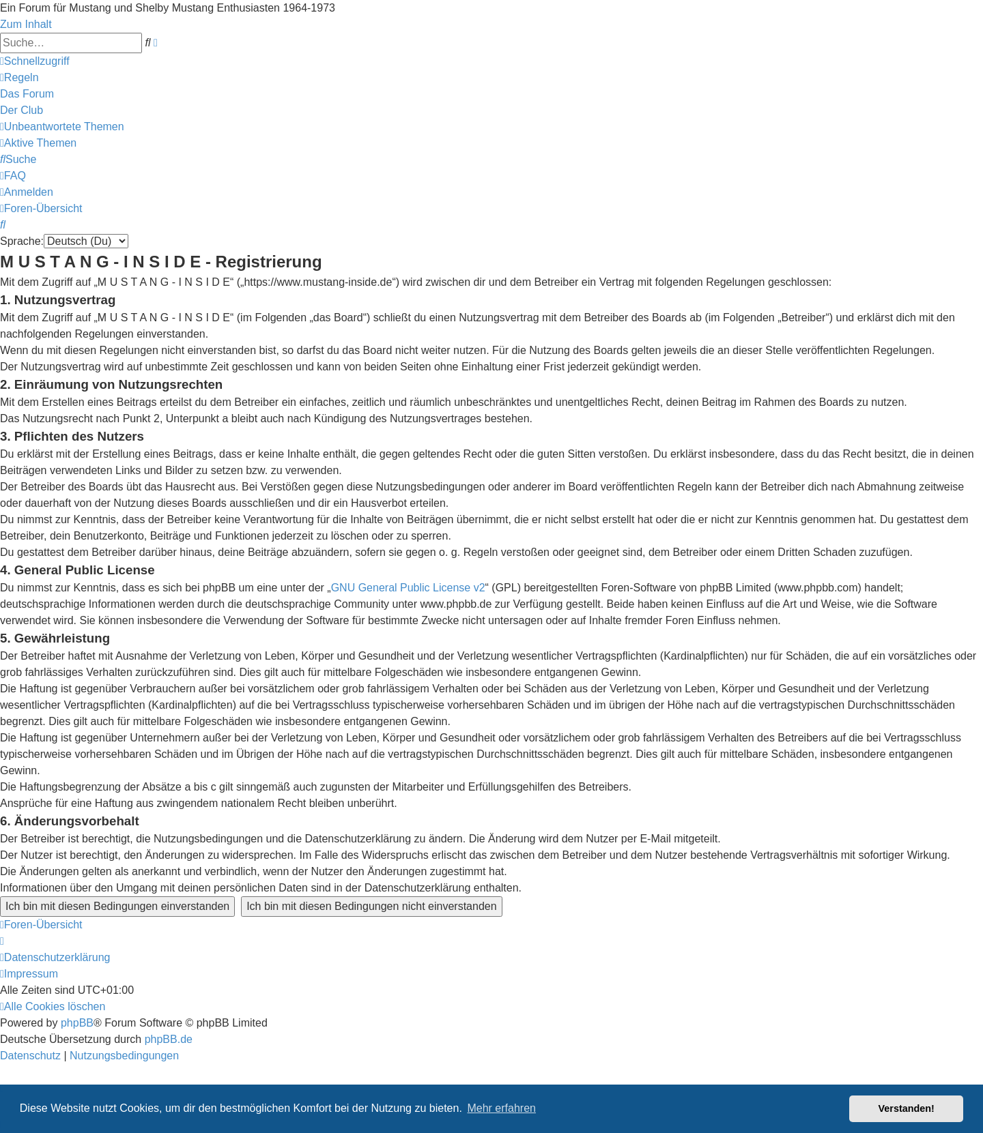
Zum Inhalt (26, 24)
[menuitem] (19, 77)
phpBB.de (169, 1039)
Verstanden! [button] (907, 1108)
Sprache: (22, 241)
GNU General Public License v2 (408, 587)
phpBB (77, 1023)
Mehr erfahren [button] (501, 1108)
